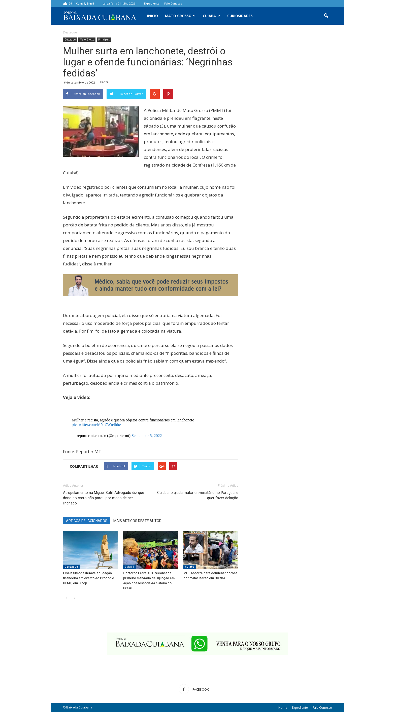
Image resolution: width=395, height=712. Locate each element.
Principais (104, 39)
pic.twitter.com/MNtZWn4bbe (96, 424)
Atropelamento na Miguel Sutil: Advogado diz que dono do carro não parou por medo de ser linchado (103, 497)
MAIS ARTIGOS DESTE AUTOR (137, 521)
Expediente (151, 3)
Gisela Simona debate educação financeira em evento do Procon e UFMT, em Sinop (88, 578)
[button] (326, 16)
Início (152, 15)
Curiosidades (240, 15)
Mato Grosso (180, 15)
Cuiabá (211, 15)
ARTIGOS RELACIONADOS (86, 521)
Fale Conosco (173, 3)
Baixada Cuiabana (79, 707)
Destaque (70, 39)
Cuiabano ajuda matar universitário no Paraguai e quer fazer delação (197, 495)
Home (282, 707)
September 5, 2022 (146, 435)
